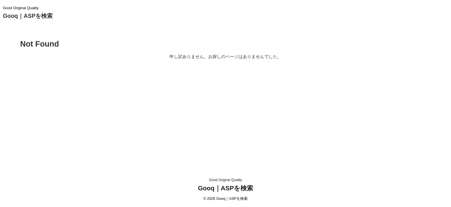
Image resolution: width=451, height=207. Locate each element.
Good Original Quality (225, 180)
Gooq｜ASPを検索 (28, 16)
